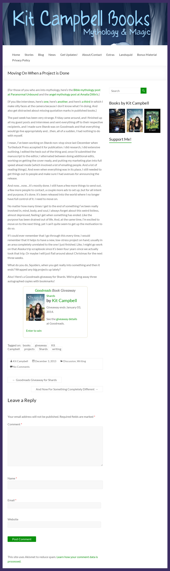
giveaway (41, 345)
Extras (110, 54)
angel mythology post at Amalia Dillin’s (73, 94)
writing (56, 349)
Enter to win (34, 330)
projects (29, 349)
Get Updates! (69, 54)
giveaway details (66, 319)
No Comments (21, 366)
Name (12, 478)
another (63, 101)
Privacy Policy (21, 60)
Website (13, 519)
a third (86, 101)
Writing (81, 361)
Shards (50, 295)
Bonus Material (147, 54)
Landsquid (125, 54)
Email (12, 500)
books (27, 345)
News (52, 54)
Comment (15, 424)
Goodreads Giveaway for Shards (34, 380)
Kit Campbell (64, 300)
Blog (41, 54)
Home (16, 54)
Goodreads (43, 290)
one (46, 101)
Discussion (69, 361)
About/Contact (92, 54)
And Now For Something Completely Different (67, 389)
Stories (29, 54)
